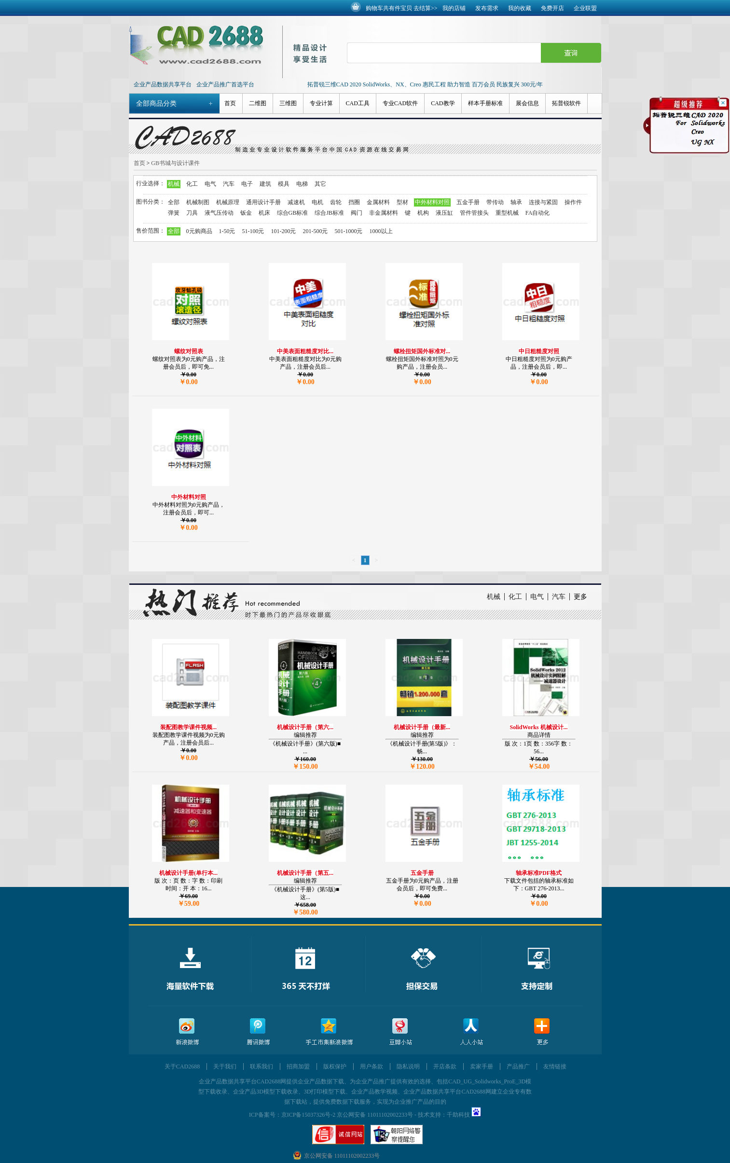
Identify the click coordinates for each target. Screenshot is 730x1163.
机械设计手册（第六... (305, 727)
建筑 (265, 183)
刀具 (192, 212)
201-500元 (315, 231)
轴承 (516, 202)
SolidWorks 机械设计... (538, 727)
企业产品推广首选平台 (225, 84)
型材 (402, 202)
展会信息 (527, 103)
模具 (283, 183)
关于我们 (224, 1066)
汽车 (228, 183)
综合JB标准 (329, 212)
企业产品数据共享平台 (163, 84)
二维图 (257, 103)
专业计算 (321, 103)
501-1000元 (349, 231)
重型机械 (507, 212)
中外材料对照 (432, 202)
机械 (173, 183)
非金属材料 (383, 212)
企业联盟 (585, 8)
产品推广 (518, 1066)
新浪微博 (187, 1032)
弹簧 (173, 212)
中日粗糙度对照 (539, 351)
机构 (423, 212)
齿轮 (336, 202)
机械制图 (197, 202)
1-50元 (227, 231)
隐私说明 (408, 1066)
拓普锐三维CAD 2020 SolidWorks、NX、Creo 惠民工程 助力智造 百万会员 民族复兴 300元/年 (425, 84)
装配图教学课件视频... (188, 727)
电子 (247, 183)
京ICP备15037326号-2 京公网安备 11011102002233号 (347, 1114)
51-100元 (253, 231)
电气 (210, 183)
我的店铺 (454, 8)
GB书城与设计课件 (175, 163)
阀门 (356, 212)
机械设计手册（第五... (305, 873)
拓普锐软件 (566, 103)
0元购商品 (199, 231)
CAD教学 (443, 103)
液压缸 (444, 212)
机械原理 (227, 202)
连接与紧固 (543, 202)
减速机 (296, 202)
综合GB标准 (292, 212)
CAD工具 (358, 103)
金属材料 (378, 202)
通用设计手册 (263, 202)
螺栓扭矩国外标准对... (422, 351)
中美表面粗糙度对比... (305, 351)
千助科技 (458, 1114)
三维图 (288, 103)
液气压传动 (219, 212)
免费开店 (552, 8)
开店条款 (444, 1066)
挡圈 (354, 202)
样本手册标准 (485, 103)
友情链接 (554, 1066)
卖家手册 (481, 1066)
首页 (230, 103)
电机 (317, 202)
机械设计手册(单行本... (188, 873)
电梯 (302, 183)
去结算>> (425, 8)
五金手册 (468, 202)
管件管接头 (474, 212)
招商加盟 (298, 1066)
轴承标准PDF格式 (539, 873)
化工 (192, 183)
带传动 (495, 202)
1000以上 (381, 231)
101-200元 (283, 231)
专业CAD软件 (400, 103)
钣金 (246, 212)
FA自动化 (537, 212)
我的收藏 (519, 8)
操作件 (573, 202)
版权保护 (334, 1066)
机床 (264, 212)
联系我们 (261, 1066)
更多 (580, 596)
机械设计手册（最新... (422, 727)
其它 (320, 183)
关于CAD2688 (182, 1066)
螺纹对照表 (188, 351)
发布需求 (486, 8)
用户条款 (371, 1066)
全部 (173, 202)
